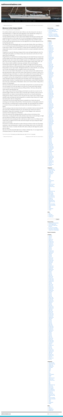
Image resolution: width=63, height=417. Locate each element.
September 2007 (51, 75)
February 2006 (51, 284)
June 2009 (50, 61)
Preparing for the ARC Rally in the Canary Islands (35, 25)
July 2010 (50, 53)
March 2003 (50, 116)
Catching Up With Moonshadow (54, 29)
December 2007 (51, 72)
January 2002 (51, 131)
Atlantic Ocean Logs (20, 134)
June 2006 (50, 88)
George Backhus (17, 29)
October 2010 (51, 50)
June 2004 (50, 110)
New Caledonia (51, 194)
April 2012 (50, 43)
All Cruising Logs (14, 134)
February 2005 (51, 103)
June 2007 (50, 79)
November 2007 (51, 73)
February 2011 (51, 45)
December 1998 (51, 156)
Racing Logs (51, 198)
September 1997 (51, 162)
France (50, 179)
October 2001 (51, 135)
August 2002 (51, 124)
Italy (49, 187)
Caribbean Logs (51, 172)
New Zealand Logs (51, 195)
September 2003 (51, 114)
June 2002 (50, 127)
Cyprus (50, 369)
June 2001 (50, 139)
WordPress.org (51, 216)
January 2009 (51, 65)
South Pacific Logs (51, 200)
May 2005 (50, 101)
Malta (49, 383)
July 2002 (50, 319)
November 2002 (51, 121)
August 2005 (51, 291)
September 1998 (51, 157)
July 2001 (50, 138)
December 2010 (51, 47)
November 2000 (51, 148)
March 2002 (50, 130)
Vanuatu (50, 209)
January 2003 (51, 312)
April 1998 (50, 159)
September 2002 (51, 123)
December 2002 (51, 120)
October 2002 (51, 122)
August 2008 (51, 68)
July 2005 (50, 99)
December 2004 (51, 298)
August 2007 (51, 77)
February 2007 (51, 82)
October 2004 (51, 106)
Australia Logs (51, 171)
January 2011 (51, 46)
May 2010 (50, 56)
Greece (50, 376)
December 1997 (51, 160)
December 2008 (51, 66)
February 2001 (51, 144)
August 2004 (51, 108)
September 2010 (51, 51)
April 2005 (50, 102)
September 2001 (51, 136)
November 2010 (51, 49)
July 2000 (50, 150)
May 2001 (50, 141)
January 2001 (51, 145)
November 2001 (51, 134)
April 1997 (50, 163)
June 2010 (50, 54)
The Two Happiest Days (52, 30)
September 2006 (51, 87)
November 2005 (51, 94)
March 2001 (50, 143)
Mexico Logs (51, 192)
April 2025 (50, 42)
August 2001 (51, 137)
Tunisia (50, 206)
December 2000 (51, 146)
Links (49, 188)
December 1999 (51, 151)
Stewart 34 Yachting (52, 397)
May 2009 (50, 63)
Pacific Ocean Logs (52, 390)
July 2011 (50, 44)
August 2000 (51, 149)
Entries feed (50, 214)
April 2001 (50, 142)
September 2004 (51, 107)
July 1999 (50, 152)
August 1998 (51, 158)
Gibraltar (50, 181)
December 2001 (51, 132)
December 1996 (51, 164)
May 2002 (50, 128)
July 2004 (50, 109)
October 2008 (51, 67)
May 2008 (50, 71)
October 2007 (51, 74)
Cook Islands (51, 173)
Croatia (50, 174)
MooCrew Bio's (51, 193)
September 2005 (51, 96)
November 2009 (51, 57)
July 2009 (50, 60)
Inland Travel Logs (51, 186)
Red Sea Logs (51, 199)
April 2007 (50, 80)
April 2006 (50, 89)
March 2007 (50, 81)
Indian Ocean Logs (51, 184)
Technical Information (52, 205)
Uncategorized (51, 208)
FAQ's (50, 177)
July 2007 (50, 78)
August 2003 (51, 115)
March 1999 (50, 155)
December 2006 (51, 85)
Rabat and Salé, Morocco (7, 25)
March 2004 (50, 305)
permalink (33, 134)
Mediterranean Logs (52, 191)
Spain (26, 134)
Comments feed (51, 215)
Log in (50, 213)
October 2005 (51, 95)
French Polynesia (51, 180)
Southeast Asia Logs (52, 201)
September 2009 (51, 58)
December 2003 (51, 113)
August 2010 (51, 52)
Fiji (49, 178)
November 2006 (51, 86)
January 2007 (51, 277)
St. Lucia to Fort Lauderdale (53, 227)
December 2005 (51, 93)
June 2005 (50, 100)
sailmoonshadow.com (11, 4)
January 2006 (51, 92)
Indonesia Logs (51, 185)
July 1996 (50, 165)
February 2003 (51, 117)
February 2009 (51, 64)
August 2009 (51, 59)
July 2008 (50, 70)
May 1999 (50, 153)
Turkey (50, 207)
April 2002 (50, 129)
